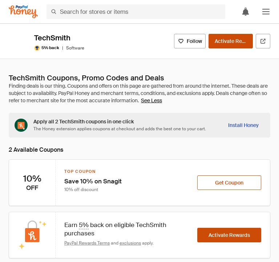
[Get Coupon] (229, 182)
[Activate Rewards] (231, 41)
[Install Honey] (243, 125)
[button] (266, 11)
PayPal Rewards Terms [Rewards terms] (87, 243)
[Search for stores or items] (135, 11)
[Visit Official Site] (263, 41)
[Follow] (190, 41)
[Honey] (23, 11)
